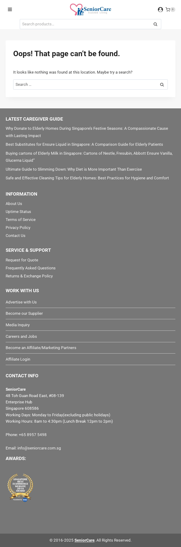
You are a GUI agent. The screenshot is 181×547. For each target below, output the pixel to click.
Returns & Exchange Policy (29, 276)
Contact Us (15, 235)
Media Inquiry (18, 325)
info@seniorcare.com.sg (39, 448)
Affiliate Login (18, 359)
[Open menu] (10, 9)
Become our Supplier (24, 313)
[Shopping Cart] (170, 9)
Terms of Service (21, 219)
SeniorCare (84, 540)
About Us (14, 203)
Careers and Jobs (21, 336)
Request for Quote (22, 260)
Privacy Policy (18, 227)
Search (156, 24)
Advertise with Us (21, 302)
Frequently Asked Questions (31, 268)
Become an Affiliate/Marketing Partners (41, 347)
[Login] (160, 9)
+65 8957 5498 (33, 434)
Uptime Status (18, 211)
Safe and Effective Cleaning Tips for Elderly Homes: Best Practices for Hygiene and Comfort (87, 178)
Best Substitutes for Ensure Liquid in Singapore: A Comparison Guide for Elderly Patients (84, 144)
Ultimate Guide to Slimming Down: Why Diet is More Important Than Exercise (74, 169)
